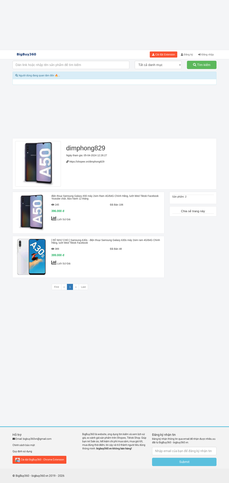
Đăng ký (187, 54)
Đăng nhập (206, 54)
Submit (184, 462)
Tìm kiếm (201, 65)
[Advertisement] (114, 25)
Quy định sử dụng (22, 451)
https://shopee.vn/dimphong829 (86, 161)
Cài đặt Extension (163, 54)
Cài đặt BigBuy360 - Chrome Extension (39, 459)
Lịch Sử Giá (63, 219)
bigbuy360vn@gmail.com (37, 438)
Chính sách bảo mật (24, 445)
